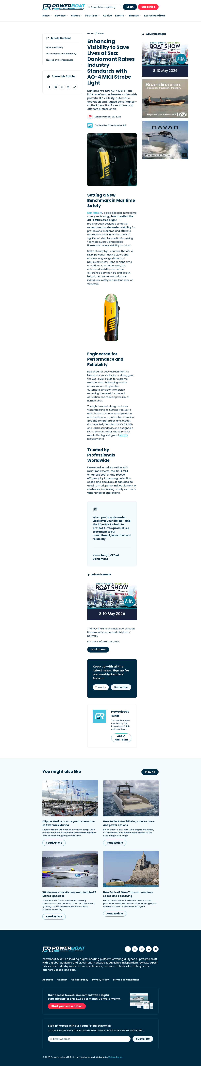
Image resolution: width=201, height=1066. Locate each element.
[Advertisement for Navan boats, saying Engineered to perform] (165, 140)
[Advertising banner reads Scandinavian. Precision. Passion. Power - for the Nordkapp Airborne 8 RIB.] (165, 98)
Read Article (54, 842)
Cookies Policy (79, 979)
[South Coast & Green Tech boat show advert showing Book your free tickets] (112, 599)
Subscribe (148, 7)
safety (123, 435)
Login (130, 7)
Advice (107, 15)
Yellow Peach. (115, 1057)
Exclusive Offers (155, 15)
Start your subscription (66, 1006)
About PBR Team (121, 737)
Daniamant (94, 212)
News (101, 33)
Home (90, 33)
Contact (62, 979)
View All (150, 772)
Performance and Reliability (61, 53)
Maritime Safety (55, 47)
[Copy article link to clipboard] (75, 87)
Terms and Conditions (126, 979)
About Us (47, 979)
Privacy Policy (100, 979)
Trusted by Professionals (59, 59)
